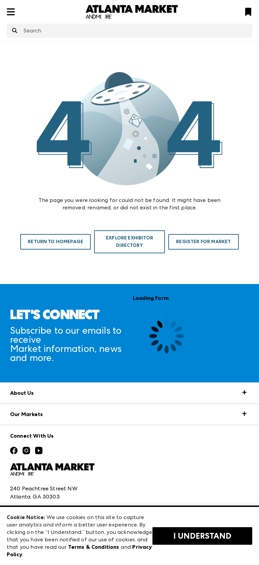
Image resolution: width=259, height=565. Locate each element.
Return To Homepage (55, 242)
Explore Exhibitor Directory (129, 241)
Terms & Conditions (93, 547)
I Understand (202, 536)
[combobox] (129, 31)
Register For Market (203, 242)
